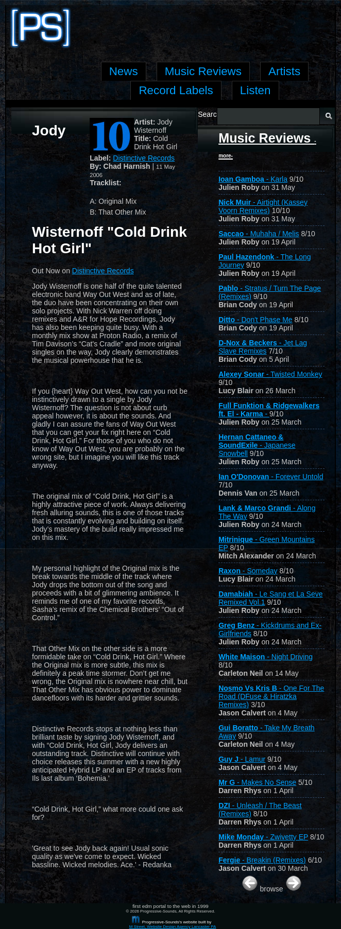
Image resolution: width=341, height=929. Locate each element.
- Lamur (241, 759)
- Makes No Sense (257, 782)
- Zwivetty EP (263, 837)
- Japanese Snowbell (256, 445)
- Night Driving (265, 657)
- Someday (247, 571)
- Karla (252, 179)
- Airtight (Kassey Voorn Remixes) (263, 206)
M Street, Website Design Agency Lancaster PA (172, 926)
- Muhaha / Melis (258, 234)
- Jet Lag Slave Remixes (262, 347)
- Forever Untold (270, 476)
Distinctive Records (144, 158)
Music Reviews (267, 145)
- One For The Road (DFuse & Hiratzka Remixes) (271, 696)
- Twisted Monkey (270, 374)
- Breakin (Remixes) (262, 860)
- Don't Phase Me (255, 319)
